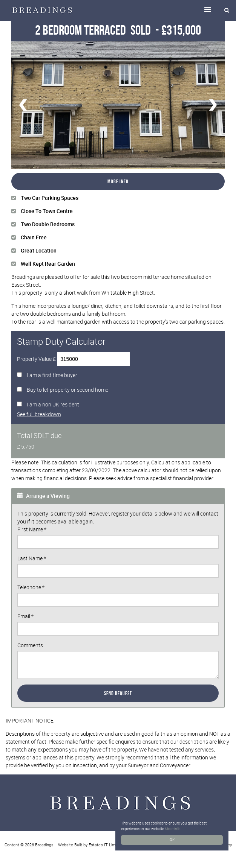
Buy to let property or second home (67, 389)
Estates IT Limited (106, 844)
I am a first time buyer (52, 375)
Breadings (44, 844)
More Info (118, 181)
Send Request (118, 693)
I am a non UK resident (53, 404)
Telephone (30, 587)
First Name (31, 529)
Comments (30, 645)
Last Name (31, 558)
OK (172, 839)
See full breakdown (39, 414)
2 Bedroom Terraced (94, 30)
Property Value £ (36, 358)
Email (25, 616)
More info (173, 828)
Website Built (70, 844)
